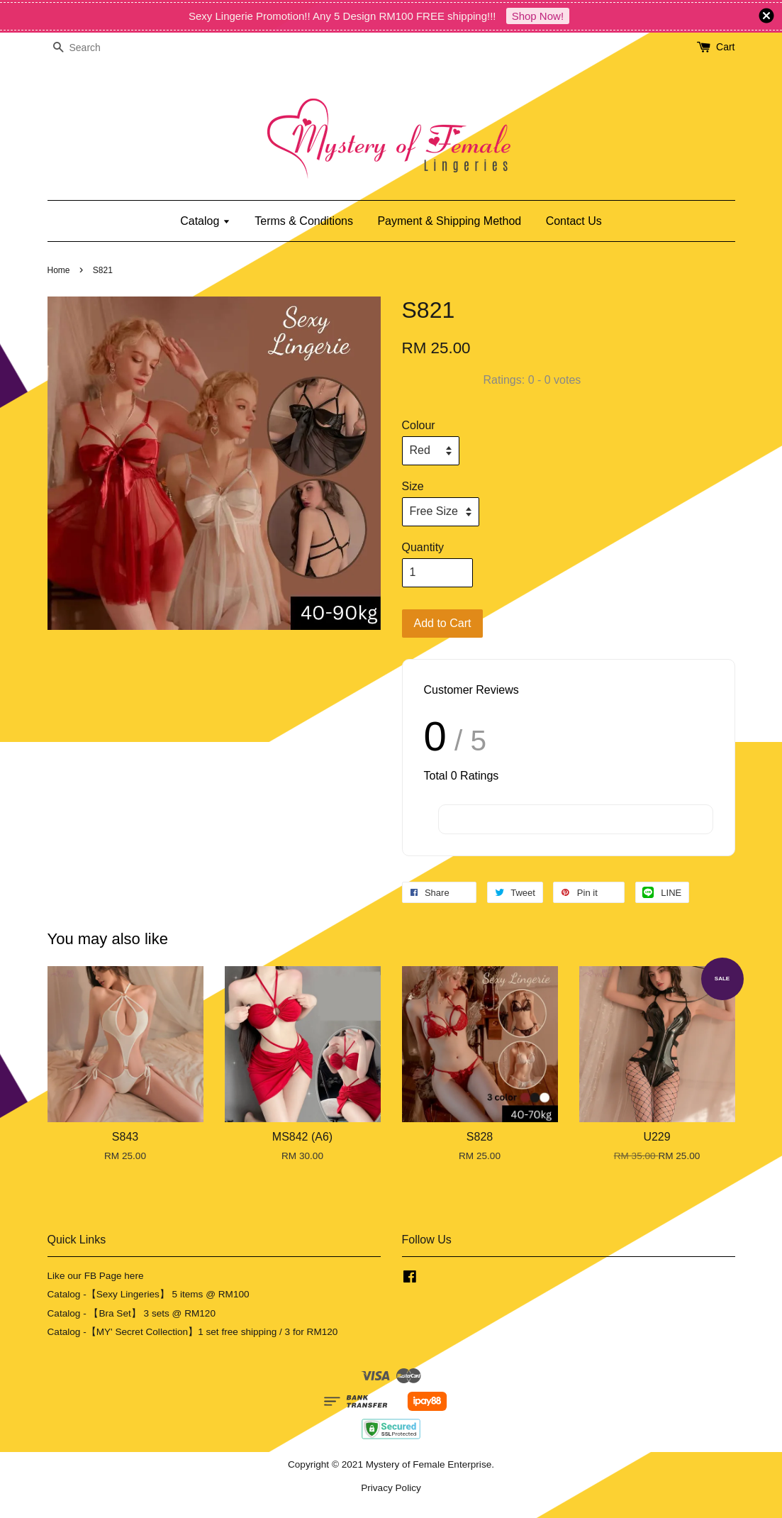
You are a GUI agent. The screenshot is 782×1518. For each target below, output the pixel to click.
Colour (418, 425)
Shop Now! (538, 16)
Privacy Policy (391, 1488)
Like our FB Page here (96, 1275)
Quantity (423, 547)
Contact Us (574, 221)
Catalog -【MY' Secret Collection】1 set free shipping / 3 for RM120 (193, 1331)
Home (59, 270)
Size (413, 486)
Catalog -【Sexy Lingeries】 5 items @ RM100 (149, 1294)
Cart (725, 46)
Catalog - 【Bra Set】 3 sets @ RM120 (132, 1313)
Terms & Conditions (304, 221)
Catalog (205, 221)
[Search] (90, 48)
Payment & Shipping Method (449, 221)
